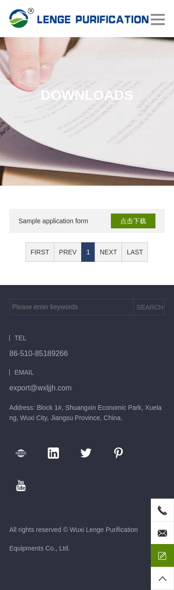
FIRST (40, 252)
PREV (68, 252)
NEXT (108, 252)
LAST (135, 252)
